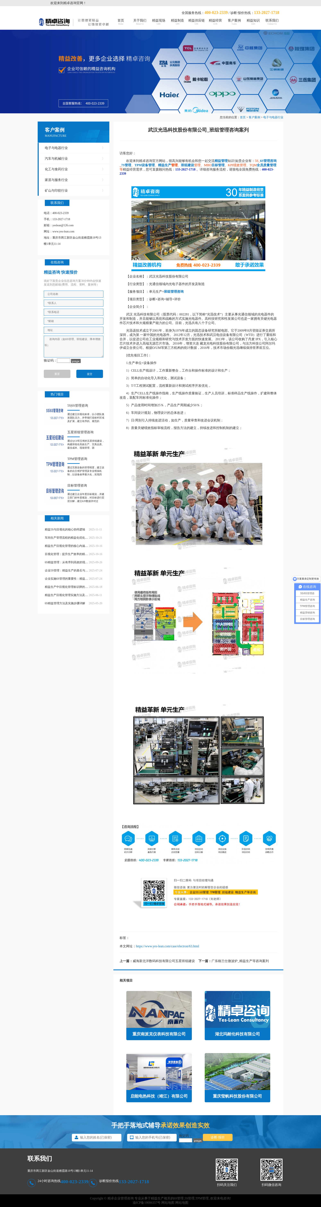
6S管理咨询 (268, 161)
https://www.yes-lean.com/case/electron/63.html (167, 946)
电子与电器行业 (273, 117)
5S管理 (189, 1198)
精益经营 (215, 22)
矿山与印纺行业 (75, 190)
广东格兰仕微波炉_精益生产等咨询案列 (240, 961)
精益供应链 (196, 22)
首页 (120, 22)
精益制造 (177, 22)
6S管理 (179, 1198)
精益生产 (164, 165)
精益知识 (253, 22)
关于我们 (139, 22)
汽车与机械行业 (75, 159)
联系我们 (272, 22)
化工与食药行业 (75, 169)
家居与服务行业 (75, 180)
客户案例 (234, 22)
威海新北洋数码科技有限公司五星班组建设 (164, 961)
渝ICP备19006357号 (147, 1202)
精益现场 (158, 22)
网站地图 (167, 1202)
